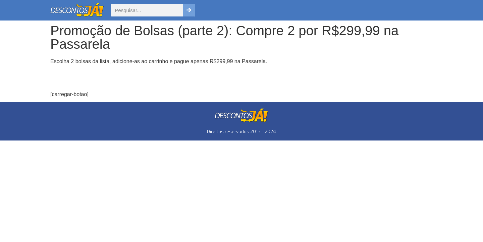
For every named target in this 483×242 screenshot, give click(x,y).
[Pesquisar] (189, 10)
